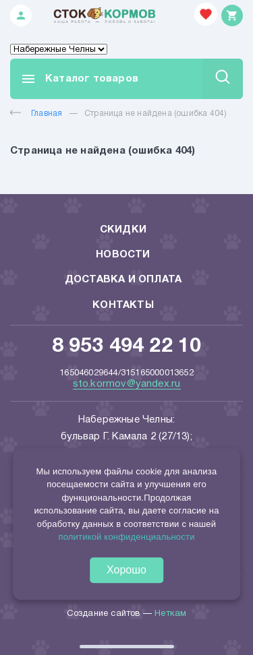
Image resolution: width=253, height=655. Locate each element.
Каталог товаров (79, 79)
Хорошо (126, 569)
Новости (123, 254)
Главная (36, 113)
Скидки (123, 230)
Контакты (123, 305)
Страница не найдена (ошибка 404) (155, 113)
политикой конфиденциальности (126, 537)
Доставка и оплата (123, 279)
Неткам (170, 614)
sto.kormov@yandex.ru (127, 384)
